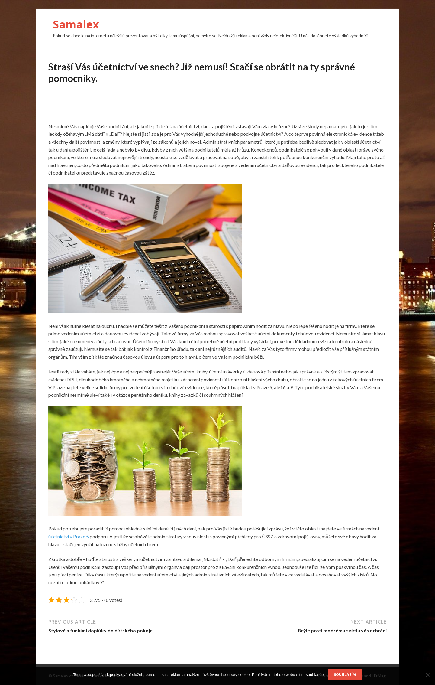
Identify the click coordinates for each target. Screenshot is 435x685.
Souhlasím (345, 675)
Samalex (76, 24)
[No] (427, 675)
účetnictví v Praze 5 (68, 536)
